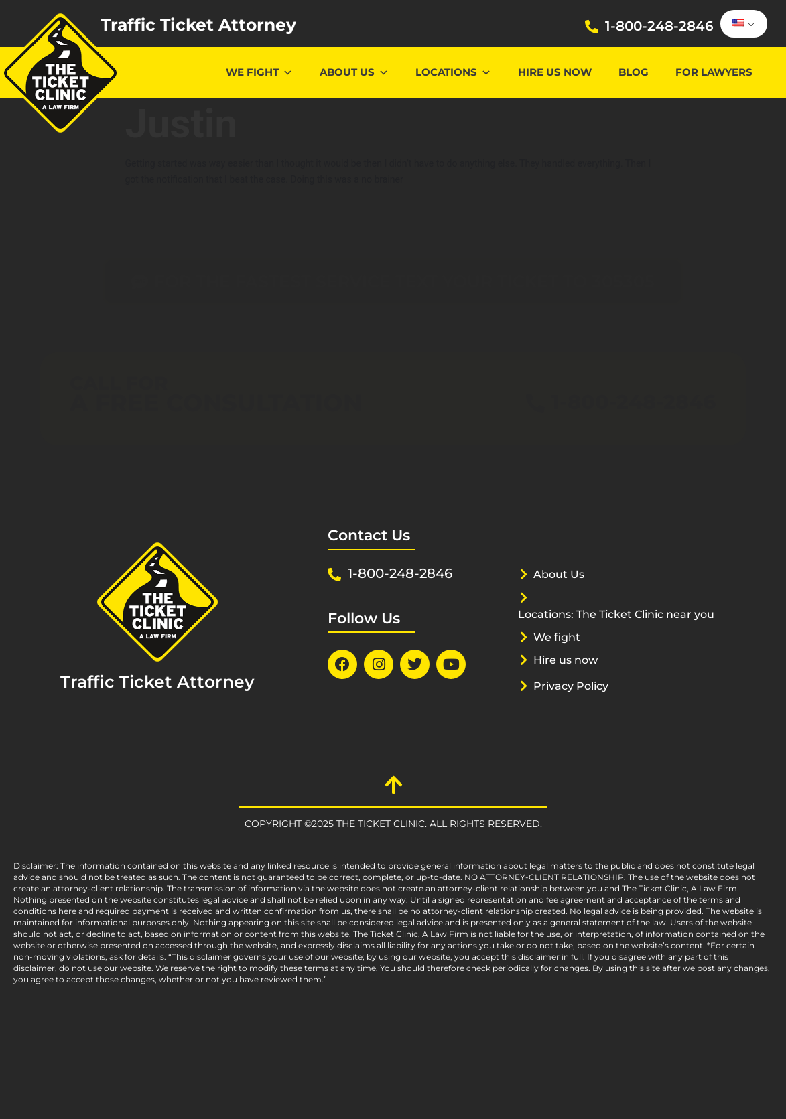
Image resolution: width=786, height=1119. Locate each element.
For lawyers (713, 72)
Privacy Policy (574, 697)
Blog (633, 72)
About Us (354, 72)
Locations (453, 72)
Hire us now (555, 72)
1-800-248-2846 (659, 26)
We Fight (259, 72)
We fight (558, 648)
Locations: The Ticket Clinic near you (612, 619)
